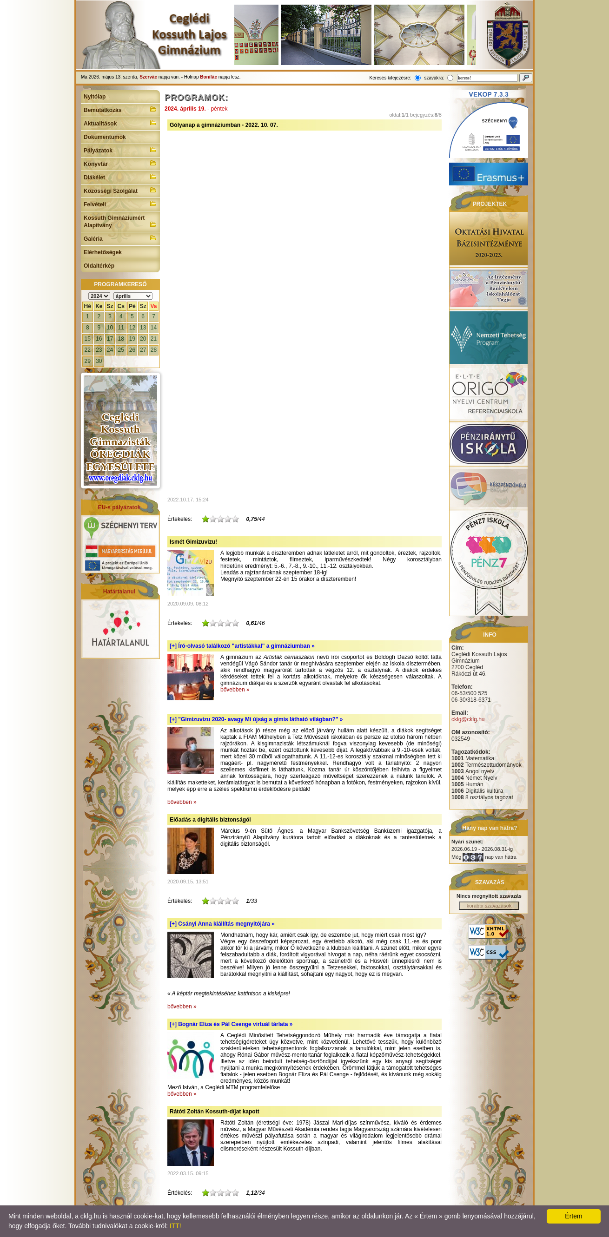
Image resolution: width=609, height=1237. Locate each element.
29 (88, 361)
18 (121, 339)
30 (99, 361)
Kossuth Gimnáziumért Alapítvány (120, 222)
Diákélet (120, 176)
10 (110, 327)
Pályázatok (120, 149)
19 (132, 339)
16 (99, 339)
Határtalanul (119, 591)
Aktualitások (120, 122)
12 (132, 327)
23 (99, 350)
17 (110, 339)
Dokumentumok (105, 137)
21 (154, 339)
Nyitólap (95, 96)
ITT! (175, 1226)
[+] (242, 646)
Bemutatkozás (120, 109)
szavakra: (434, 77)
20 (143, 339)
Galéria (120, 238)
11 (121, 327)
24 (110, 350)
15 (88, 339)
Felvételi (120, 203)
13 (143, 327)
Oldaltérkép (99, 266)
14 (154, 327)
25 (121, 350)
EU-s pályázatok (119, 507)
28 (154, 350)
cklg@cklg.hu (468, 719)
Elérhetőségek (103, 252)
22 (88, 350)
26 (132, 350)
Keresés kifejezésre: (390, 77)
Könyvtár (120, 163)
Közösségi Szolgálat (120, 190)
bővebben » (235, 689)
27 (143, 350)
